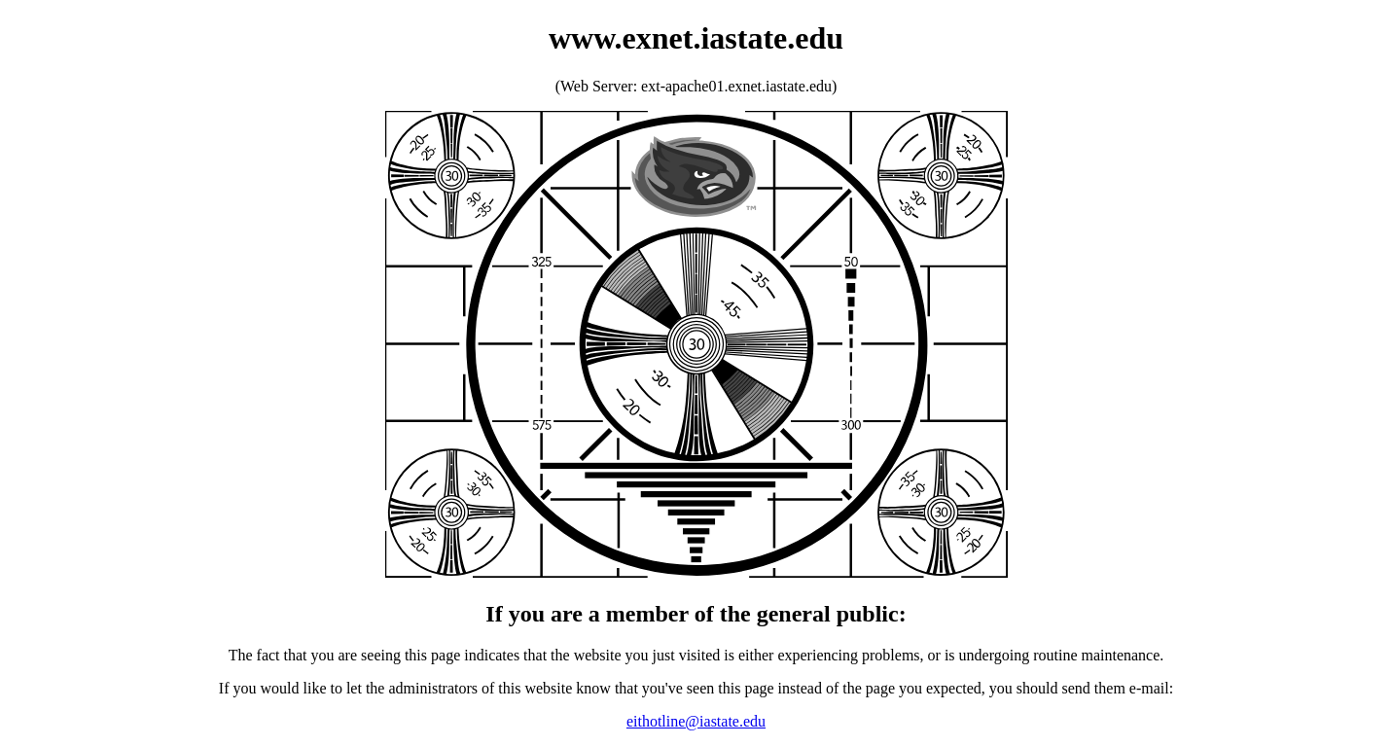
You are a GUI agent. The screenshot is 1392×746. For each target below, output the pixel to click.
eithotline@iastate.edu (696, 721)
